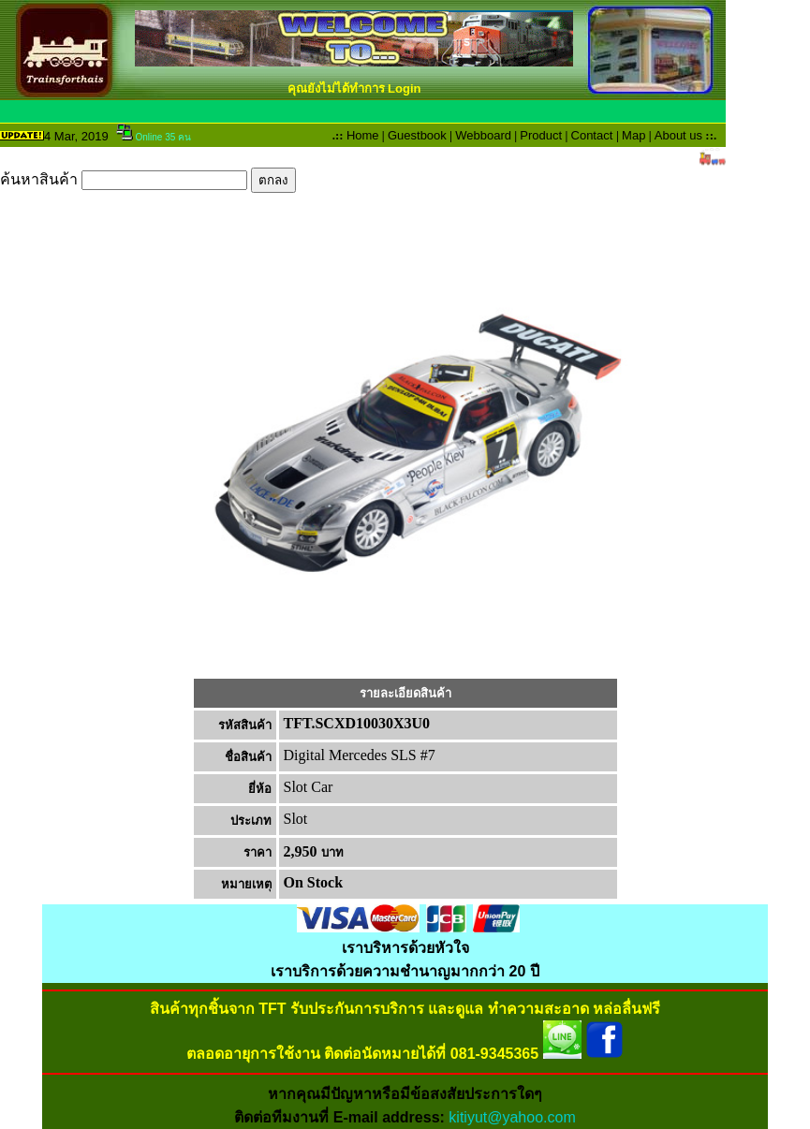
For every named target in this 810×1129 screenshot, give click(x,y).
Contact (592, 135)
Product (541, 135)
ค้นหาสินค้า (148, 179)
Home (362, 135)
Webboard (483, 135)
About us (678, 135)
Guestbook (417, 135)
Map (633, 135)
